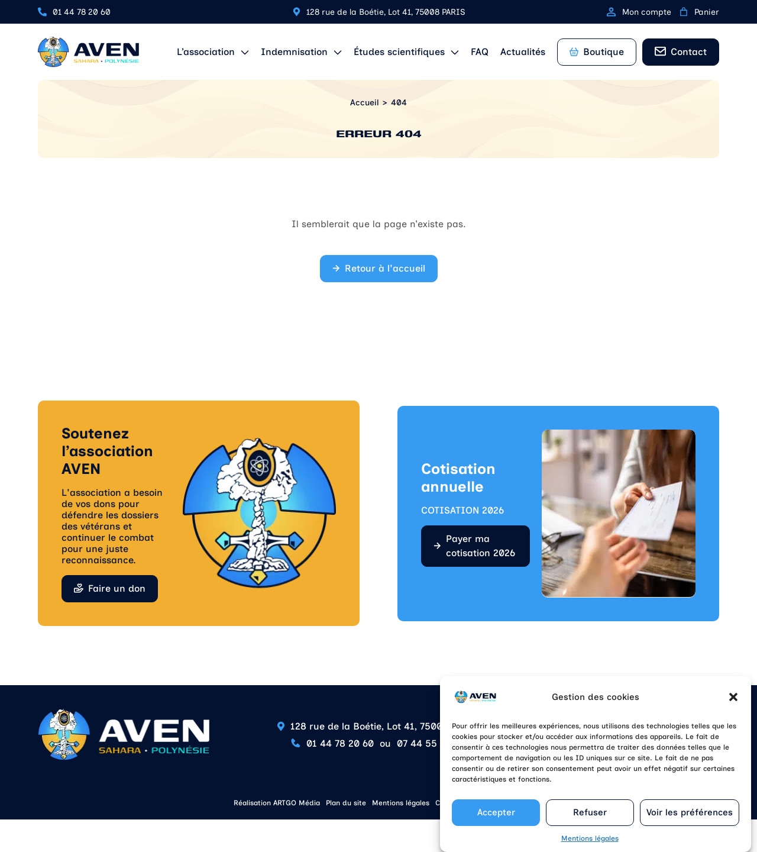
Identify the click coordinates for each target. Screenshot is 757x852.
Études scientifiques (399, 51)
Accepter (496, 818)
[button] (733, 703)
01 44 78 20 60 (82, 12)
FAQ (480, 51)
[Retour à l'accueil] (88, 52)
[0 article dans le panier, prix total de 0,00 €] (683, 11)
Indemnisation (294, 51)
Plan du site (346, 803)
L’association (206, 51)
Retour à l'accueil (385, 268)
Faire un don (116, 588)
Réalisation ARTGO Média (277, 803)
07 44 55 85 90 (431, 743)
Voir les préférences (689, 818)
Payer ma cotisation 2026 (480, 546)
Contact (689, 51)
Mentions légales (590, 844)
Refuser (590, 818)
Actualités (522, 51)
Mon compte (639, 12)
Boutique (597, 51)
